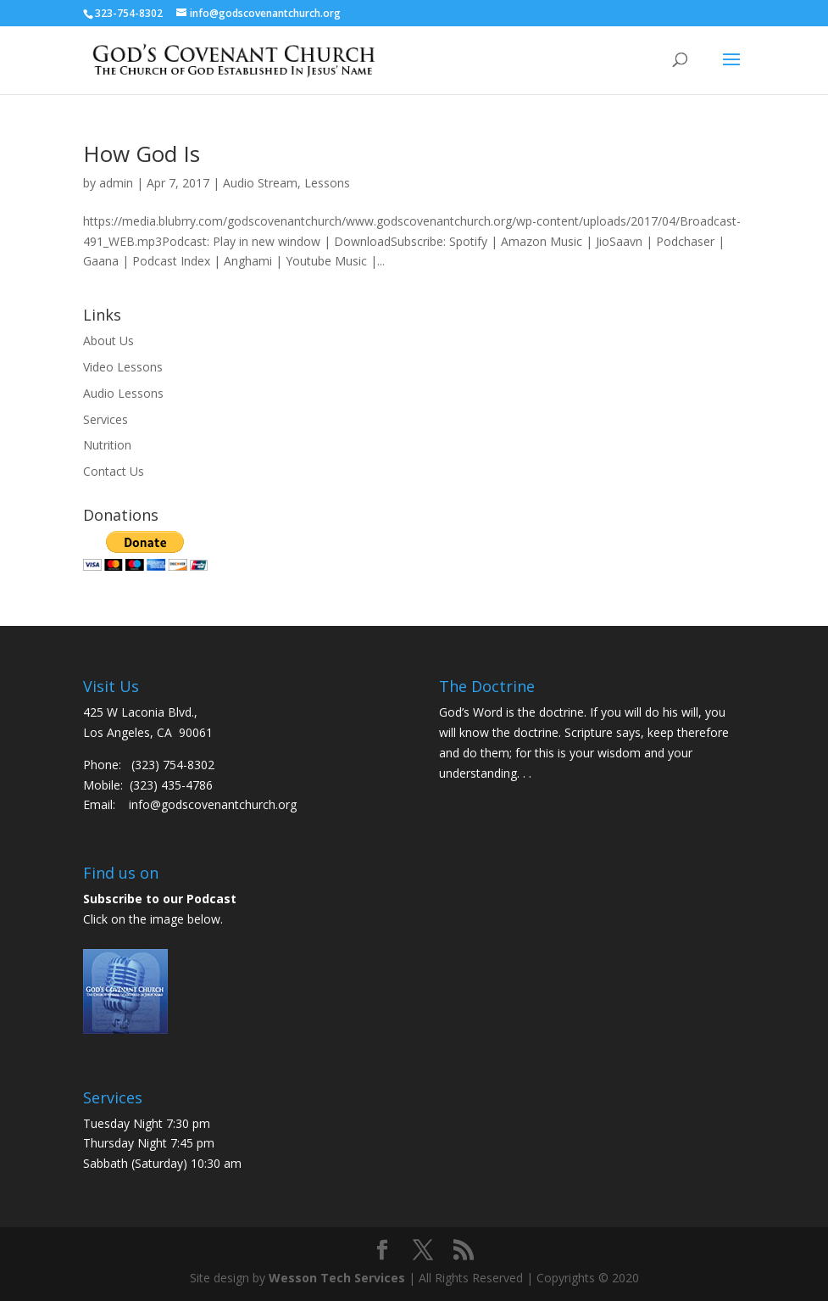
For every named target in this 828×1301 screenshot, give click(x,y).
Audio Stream (260, 183)
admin (116, 183)
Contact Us (113, 471)
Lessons (327, 183)
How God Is (141, 153)
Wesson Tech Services (337, 1278)
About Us (108, 340)
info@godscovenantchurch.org (213, 804)
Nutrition (107, 445)
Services (105, 419)
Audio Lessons (123, 393)
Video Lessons (123, 367)
